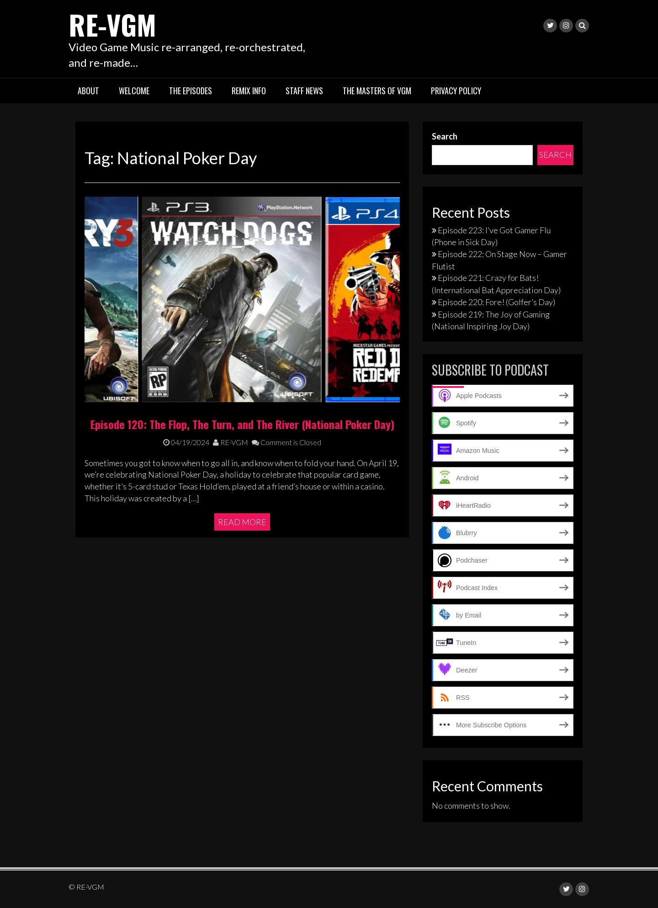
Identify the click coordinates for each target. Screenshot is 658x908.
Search (444, 136)
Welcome (134, 91)
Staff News (304, 91)
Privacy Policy (456, 91)
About (88, 91)
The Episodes (190, 91)
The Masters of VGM (377, 91)
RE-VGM (112, 24)
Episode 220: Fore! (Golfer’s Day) (496, 302)
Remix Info (249, 91)
